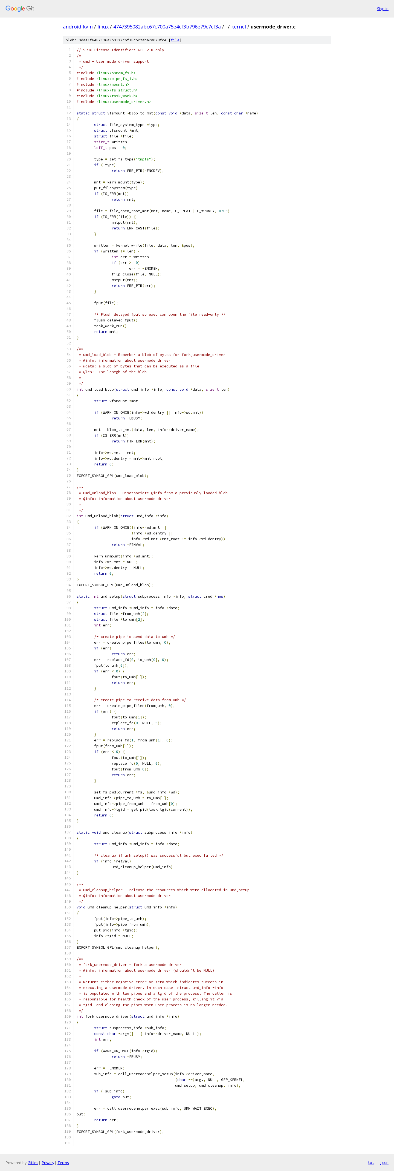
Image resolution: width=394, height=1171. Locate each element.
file (175, 40)
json (384, 1162)
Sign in (383, 8)
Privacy (48, 1162)
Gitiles (33, 1162)
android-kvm (78, 26)
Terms (63, 1162)
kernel (238, 26)
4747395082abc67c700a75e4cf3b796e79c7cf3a (167, 26)
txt (371, 1162)
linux (103, 26)
